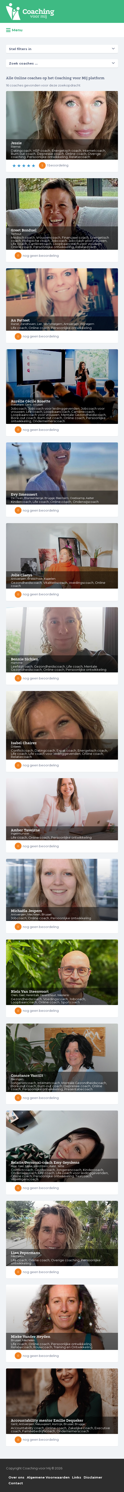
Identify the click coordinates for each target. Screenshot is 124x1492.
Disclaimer (93, 1477)
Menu (14, 30)
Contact (15, 1483)
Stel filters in (20, 49)
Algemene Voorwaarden (48, 1477)
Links (76, 1477)
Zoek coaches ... (23, 63)
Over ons (16, 1477)
